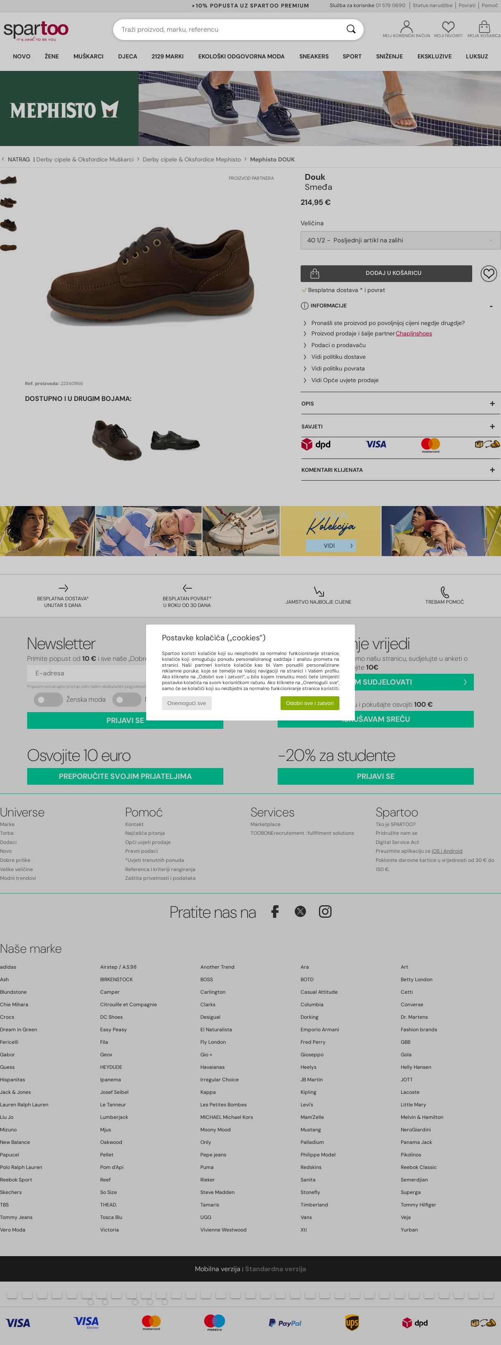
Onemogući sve (186, 703)
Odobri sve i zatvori (310, 703)
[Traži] (351, 29)
